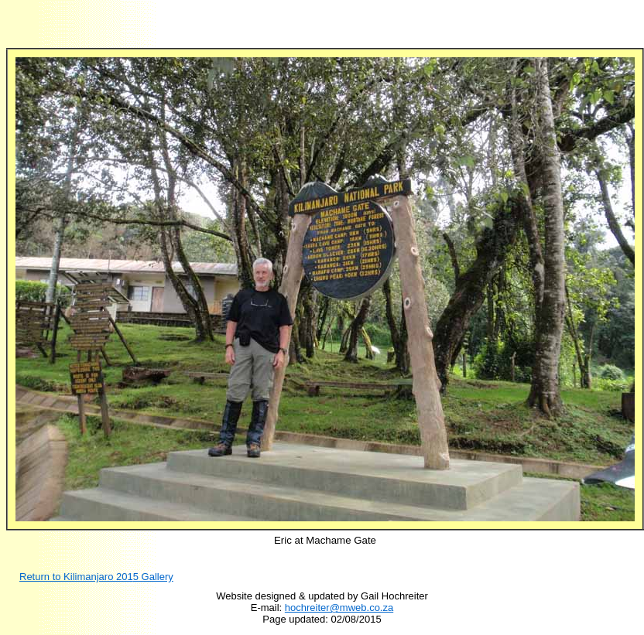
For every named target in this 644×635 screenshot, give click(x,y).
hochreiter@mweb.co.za (339, 607)
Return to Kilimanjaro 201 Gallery (96, 576)
